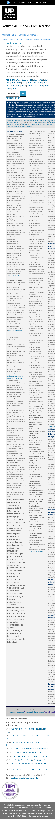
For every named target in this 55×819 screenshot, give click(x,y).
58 (46, 769)
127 (20, 735)
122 (43, 742)
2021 (46, 80)
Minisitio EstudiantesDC (14, 120)
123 (47, 742)
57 (42, 769)
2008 (29, 85)
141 (32, 729)
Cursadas (44, 122)
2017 (24, 82)
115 (16, 742)
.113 (47, 749)
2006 (41, 85)
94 (18, 752)
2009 (23, 85)
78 (37, 760)
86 (29, 756)
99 (33, 752)
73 (21, 760)
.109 (34, 749)
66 (36, 763)
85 (25, 756)
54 (33, 769)
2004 (8, 88)
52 (26, 769)
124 (7, 745)
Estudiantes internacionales (21, 2)
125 (12, 735)
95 (21, 752)
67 (39, 763)
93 (15, 752)
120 (35, 742)
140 (28, 729)
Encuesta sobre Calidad (37, 124)
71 (15, 760)
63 (26, 763)
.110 (38, 749)
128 (24, 735)
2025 (24, 80)
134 (47, 735)
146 (11, 732)
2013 (45, 82)
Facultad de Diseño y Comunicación (26, 26)
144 (44, 729)
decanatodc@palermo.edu (35, 712)
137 (16, 729)
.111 (41, 749)
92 (12, 752)
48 (13, 769)
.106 (23, 749)
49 (17, 769)
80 (43, 760)
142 (36, 729)
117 (24, 742)
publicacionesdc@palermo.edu (24, 778)
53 (30, 769)
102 (43, 752)
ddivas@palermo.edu (15, 330)
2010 (18, 85)
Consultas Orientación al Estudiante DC (19, 126)
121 (39, 742)
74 (25, 760)
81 (12, 756)
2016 (29, 82)
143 (40, 729)
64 (29, 763)
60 (16, 763)
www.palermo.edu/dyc (16, 712)
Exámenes (36, 122)
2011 (13, 85)
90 (42, 756)
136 (12, 729)
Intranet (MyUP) (42, 2)
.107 (27, 749)
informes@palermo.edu (38, 816)
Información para (9, 35)
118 (27, 742)
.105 (20, 749)
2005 (46, 85)
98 (30, 752)
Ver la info (10, 80)
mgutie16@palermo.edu (36, 551)
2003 (14, 88)
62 (23, 763)
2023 (35, 80)
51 (23, 769)
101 (40, 752)
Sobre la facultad (10, 40)
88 (35, 756)
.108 (31, 749)
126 (16, 735)
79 (40, 760)
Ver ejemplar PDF (13, 98)
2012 (8, 85)
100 (36, 752)
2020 (8, 82)
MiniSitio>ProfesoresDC (17, 276)
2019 (13, 82)
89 (39, 756)
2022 (41, 80)
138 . (21, 729)
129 (28, 735)
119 (31, 742)
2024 (29, 80)
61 (20, 763)
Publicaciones (25, 40)
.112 (44, 749)
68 (42, 763)
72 (19, 760)
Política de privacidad (41, 808)
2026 (18, 80)
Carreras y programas (28, 35)
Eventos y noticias (41, 40)
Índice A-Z (24, 124)
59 (13, 763)
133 (44, 735)
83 (19, 756)
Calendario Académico (30, 120)
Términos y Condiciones (20, 808)
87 (32, 756)
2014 (40, 82)
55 (36, 769)
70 (13, 760)
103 (12, 749)
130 (32, 735)
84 (22, 756)
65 (32, 763)
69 (45, 763)
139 (24, 729)
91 (46, 756)
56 (39, 769)
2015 (35, 82)
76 (31, 760)
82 (15, 756)
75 (28, 760)
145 (7, 732)
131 (36, 735)
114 (13, 742)
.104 (16, 749)
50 (20, 769)
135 (7, 738)
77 (34, 760)
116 (20, 742)
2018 (19, 82)
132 (40, 735)
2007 (35, 85)
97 (27, 752)
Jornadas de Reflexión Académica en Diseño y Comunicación (15, 376)
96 (24, 752)
